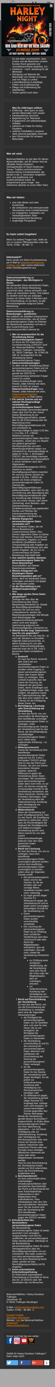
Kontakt (10, 1315)
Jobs (18, 1320)
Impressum (12, 1323)
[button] (12, 1362)
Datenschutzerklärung (17, 1325)
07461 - (23, 245)
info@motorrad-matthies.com (29, 1307)
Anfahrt (20, 1315)
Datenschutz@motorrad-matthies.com (24, 395)
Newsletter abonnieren (17, 1317)
